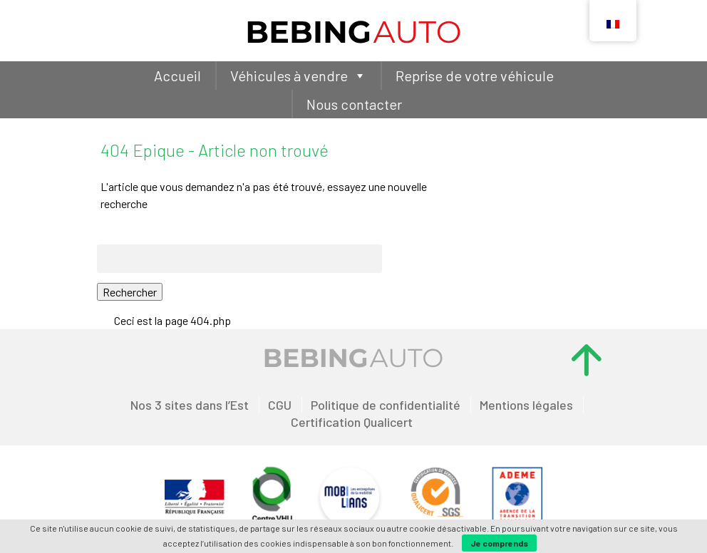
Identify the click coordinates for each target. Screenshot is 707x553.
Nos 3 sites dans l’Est (189, 405)
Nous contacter (354, 104)
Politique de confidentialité (385, 405)
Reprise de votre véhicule (475, 75)
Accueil (177, 75)
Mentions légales (526, 405)
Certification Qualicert (352, 422)
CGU (279, 405)
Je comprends (499, 543)
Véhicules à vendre (298, 75)
